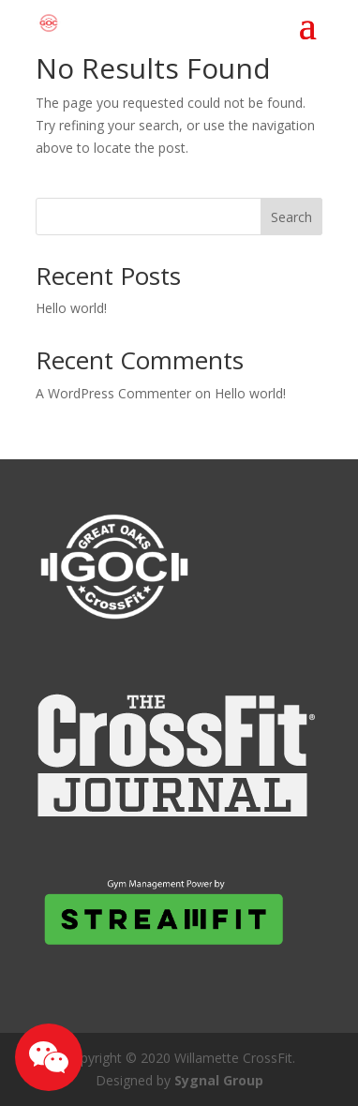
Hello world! (71, 308)
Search (291, 217)
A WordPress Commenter (113, 393)
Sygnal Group (218, 1080)
